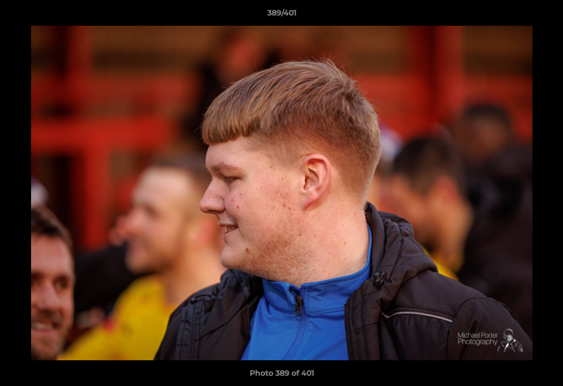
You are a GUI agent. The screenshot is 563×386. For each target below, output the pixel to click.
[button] (543, 15)
